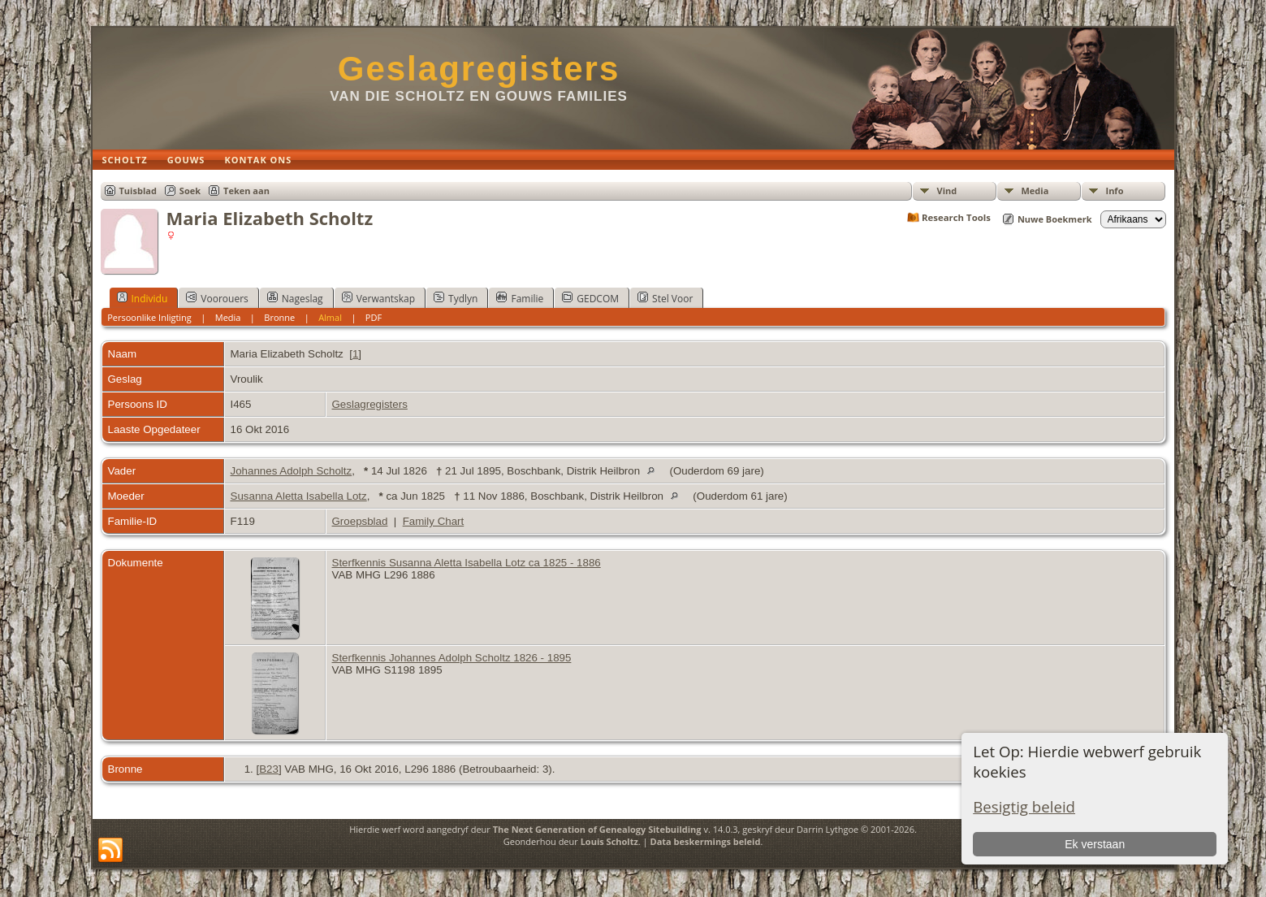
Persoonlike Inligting (149, 317)
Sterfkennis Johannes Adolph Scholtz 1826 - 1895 (452, 658)
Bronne (279, 317)
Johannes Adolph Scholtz (291, 471)
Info (1115, 190)
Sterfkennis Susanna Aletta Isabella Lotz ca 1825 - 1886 (466, 563)
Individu (142, 298)
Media (1035, 190)
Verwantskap (378, 298)
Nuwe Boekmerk (1055, 219)
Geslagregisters (479, 69)
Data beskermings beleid (705, 841)
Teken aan (246, 190)
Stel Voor (665, 298)
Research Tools (956, 217)
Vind (947, 190)
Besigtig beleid (1024, 806)
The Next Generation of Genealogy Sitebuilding (597, 829)
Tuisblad (138, 190)
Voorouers (217, 298)
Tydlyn (455, 298)
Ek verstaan (1095, 844)
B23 (269, 769)
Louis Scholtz (609, 841)
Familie (519, 298)
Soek (190, 190)
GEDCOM (590, 298)
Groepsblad (360, 521)
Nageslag (295, 298)
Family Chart (433, 521)
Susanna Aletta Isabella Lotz (299, 496)
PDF (373, 317)
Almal (330, 317)
